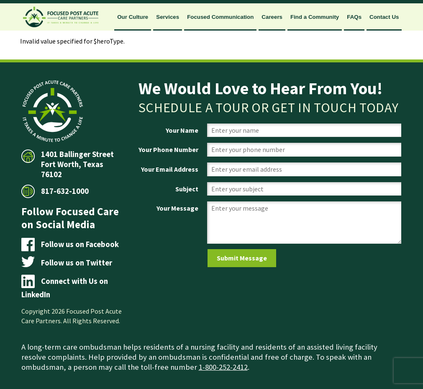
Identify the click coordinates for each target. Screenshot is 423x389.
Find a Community (314, 17)
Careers (271, 17)
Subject (186, 189)
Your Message (177, 208)
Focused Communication (220, 17)
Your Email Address (169, 169)
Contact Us (384, 17)
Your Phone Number (168, 149)
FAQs (354, 17)
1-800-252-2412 (223, 367)
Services (167, 17)
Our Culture (132, 17)
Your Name (182, 130)
